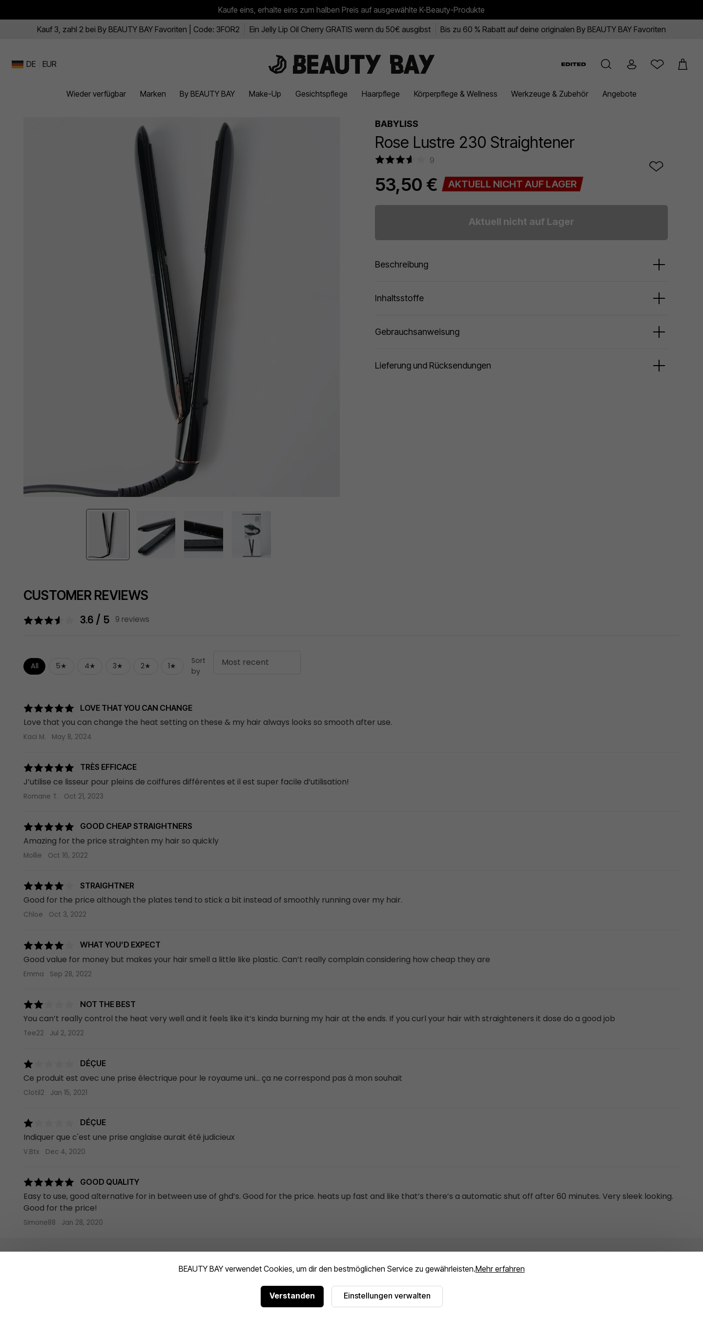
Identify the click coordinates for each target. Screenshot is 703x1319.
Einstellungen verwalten (387, 1295)
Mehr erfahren (500, 1269)
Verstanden (292, 1295)
